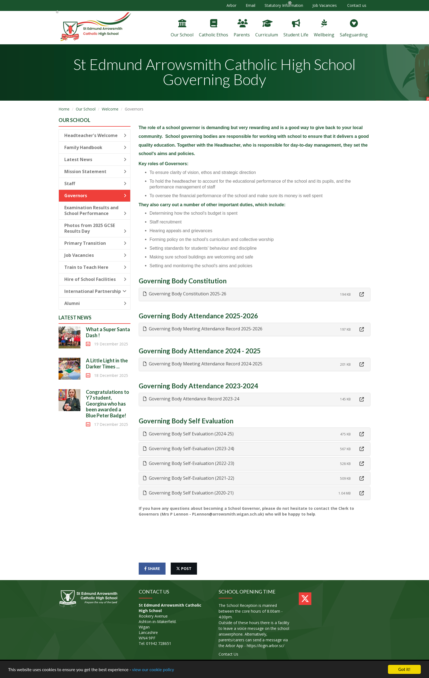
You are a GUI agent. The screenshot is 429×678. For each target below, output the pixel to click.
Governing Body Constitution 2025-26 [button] (184, 294)
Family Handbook (95, 147)
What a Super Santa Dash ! (108, 332)
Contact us (356, 5)
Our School (182, 28)
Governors (95, 196)
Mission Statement (95, 171)
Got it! (404, 669)
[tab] (254, 294)
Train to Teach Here (95, 267)
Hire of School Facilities (95, 279)
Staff (95, 184)
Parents (242, 28)
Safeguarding (354, 28)
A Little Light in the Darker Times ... (107, 363)
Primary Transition (95, 243)
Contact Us (228, 654)
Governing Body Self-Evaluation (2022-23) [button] (188, 463)
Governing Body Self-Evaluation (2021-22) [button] (188, 478)
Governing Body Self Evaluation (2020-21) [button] (188, 493)
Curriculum (266, 28)
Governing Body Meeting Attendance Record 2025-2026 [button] (202, 329)
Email (250, 5)
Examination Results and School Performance (95, 210)
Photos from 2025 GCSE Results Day (95, 228)
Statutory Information (284, 5)
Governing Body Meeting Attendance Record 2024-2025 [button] (202, 364)
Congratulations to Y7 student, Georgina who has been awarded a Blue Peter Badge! (107, 403)
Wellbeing (324, 28)
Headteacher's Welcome (95, 135)
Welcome (110, 109)
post (184, 568)
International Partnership (95, 291)
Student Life (295, 28)
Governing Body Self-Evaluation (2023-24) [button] (188, 449)
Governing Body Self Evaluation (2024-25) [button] (188, 434)
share (152, 568)
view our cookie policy (153, 670)
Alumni (95, 303)
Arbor (231, 5)
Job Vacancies (324, 5)
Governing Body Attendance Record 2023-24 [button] (191, 399)
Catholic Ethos (213, 28)
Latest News (95, 159)
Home (64, 109)
